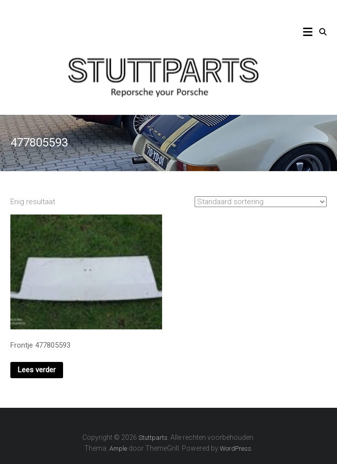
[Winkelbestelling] (261, 201)
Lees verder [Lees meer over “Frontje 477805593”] (37, 369)
